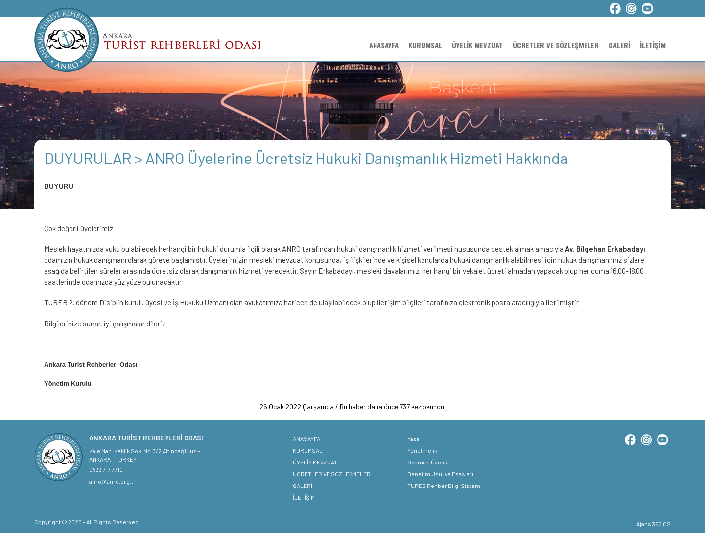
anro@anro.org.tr (112, 481)
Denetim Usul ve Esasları (440, 473)
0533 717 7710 (106, 469)
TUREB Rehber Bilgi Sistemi (444, 485)
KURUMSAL (425, 45)
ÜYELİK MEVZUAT (477, 45)
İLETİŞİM (653, 45)
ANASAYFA (384, 45)
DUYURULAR (89, 157)
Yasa (413, 438)
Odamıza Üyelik (427, 462)
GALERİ (619, 45)
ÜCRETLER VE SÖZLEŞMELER (556, 45)
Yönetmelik (422, 450)
